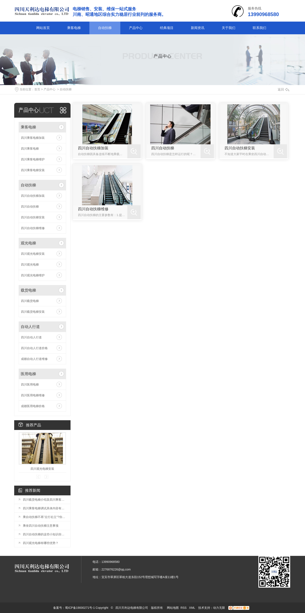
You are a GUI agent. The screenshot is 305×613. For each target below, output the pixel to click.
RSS (183, 607)
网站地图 (173, 607)
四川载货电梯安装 (33, 311)
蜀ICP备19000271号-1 (80, 607)
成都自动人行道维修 (34, 359)
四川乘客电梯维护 (33, 159)
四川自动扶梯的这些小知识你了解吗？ (44, 534)
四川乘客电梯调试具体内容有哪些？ (44, 508)
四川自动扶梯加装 (33, 195)
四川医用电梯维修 (33, 395)
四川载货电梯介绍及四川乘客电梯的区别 (44, 499)
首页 (37, 89)
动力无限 (219, 607)
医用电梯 (28, 374)
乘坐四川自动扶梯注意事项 (40, 525)
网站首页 (43, 28)
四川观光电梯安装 (33, 253)
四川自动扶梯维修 (33, 228)
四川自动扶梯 (30, 206)
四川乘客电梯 (30, 148)
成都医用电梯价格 (33, 406)
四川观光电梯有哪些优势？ (40, 543)
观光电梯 (28, 243)
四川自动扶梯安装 (33, 217)
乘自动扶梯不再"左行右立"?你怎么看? (44, 517)
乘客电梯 (74, 28)
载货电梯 (28, 290)
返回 (283, 89)
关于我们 (228, 28)
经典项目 (166, 28)
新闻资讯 (197, 28)
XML (192, 607)
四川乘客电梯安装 (33, 170)
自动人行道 (30, 327)
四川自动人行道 (31, 337)
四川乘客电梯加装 (33, 137)
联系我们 (259, 28)
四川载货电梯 (30, 301)
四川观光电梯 (30, 264)
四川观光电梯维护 (33, 275)
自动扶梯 (105, 28)
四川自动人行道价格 (34, 348)
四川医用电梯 (30, 384)
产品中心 (136, 28)
